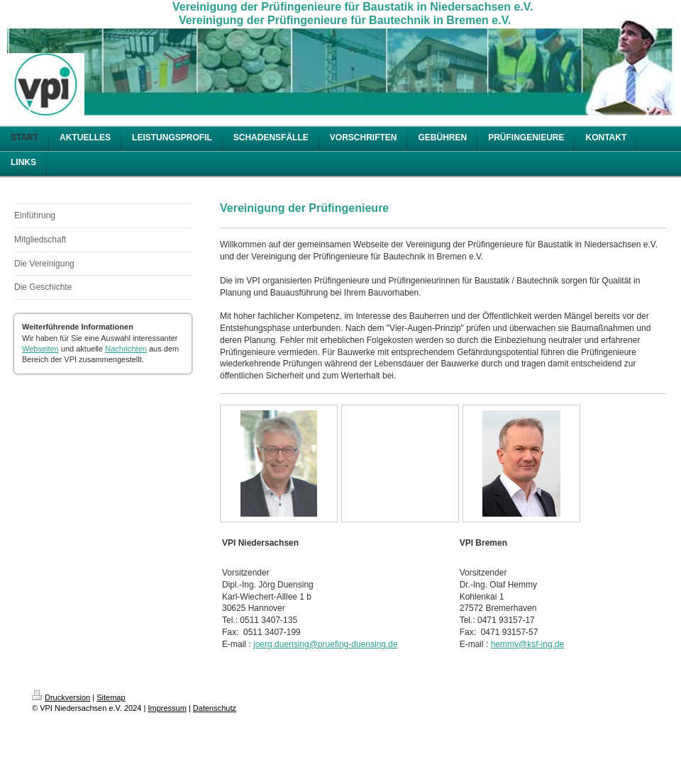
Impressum (167, 708)
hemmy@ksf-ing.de (528, 644)
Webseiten (40, 348)
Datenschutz (214, 708)
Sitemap (110, 697)
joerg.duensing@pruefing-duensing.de (325, 644)
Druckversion (61, 697)
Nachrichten (126, 348)
